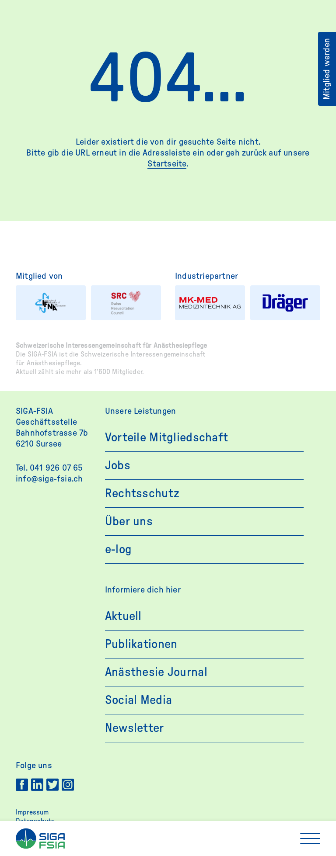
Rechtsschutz (142, 493)
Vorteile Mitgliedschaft (166, 437)
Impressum (32, 812)
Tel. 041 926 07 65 (49, 468)
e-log (118, 549)
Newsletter (134, 728)
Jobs (117, 465)
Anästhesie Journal (156, 672)
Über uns (129, 521)
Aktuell (123, 616)
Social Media (138, 700)
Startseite (166, 163)
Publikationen (141, 644)
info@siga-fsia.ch (49, 479)
